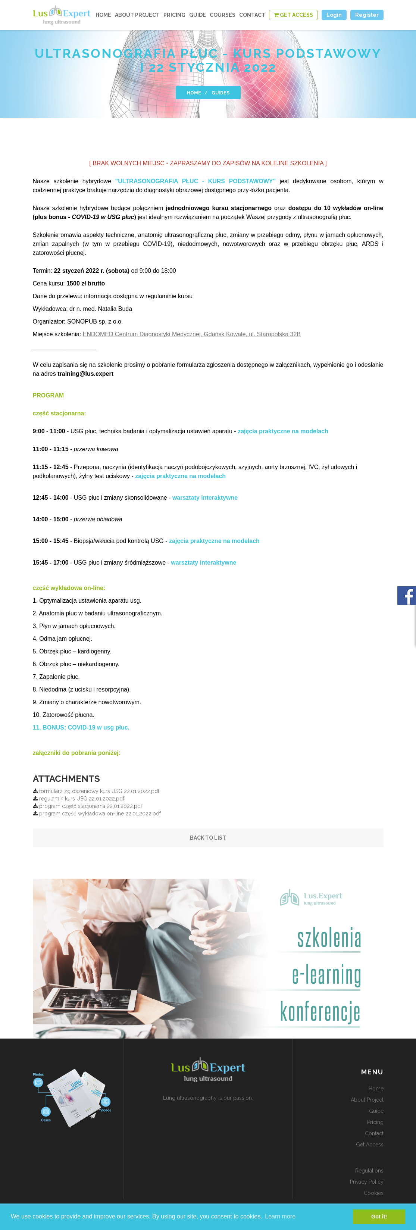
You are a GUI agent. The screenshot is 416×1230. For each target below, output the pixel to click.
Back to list (208, 838)
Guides (220, 93)
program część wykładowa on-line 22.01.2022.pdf (100, 814)
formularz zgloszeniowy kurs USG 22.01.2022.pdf (99, 791)
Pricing (174, 15)
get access (370, 1145)
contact (252, 15)
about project (137, 15)
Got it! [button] (379, 1217)
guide (197, 15)
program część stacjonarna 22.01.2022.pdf (90, 806)
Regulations (369, 1171)
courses (222, 15)
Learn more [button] (280, 1216)
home (103, 15)
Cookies (374, 1193)
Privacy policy (367, 1182)
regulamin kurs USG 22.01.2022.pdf (81, 799)
